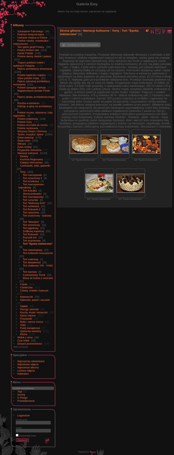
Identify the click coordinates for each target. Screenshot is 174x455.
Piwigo (93, 452)
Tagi (19, 391)
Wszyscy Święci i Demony (32, 131)
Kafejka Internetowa (31, 162)
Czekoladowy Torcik (34, 274)
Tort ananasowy (32, 240)
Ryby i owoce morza (31, 321)
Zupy (23, 324)
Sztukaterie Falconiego (30, 31)
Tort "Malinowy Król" (34, 203)
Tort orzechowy (31, 224)
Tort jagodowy (31, 228)
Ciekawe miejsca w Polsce (32, 37)
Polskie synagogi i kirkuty (31, 87)
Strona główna (70, 30)
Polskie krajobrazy (27, 118)
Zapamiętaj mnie (26, 435)
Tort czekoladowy (32, 249)
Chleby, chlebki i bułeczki (34, 290)
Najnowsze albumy (28, 367)
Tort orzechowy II (32, 178)
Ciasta (23, 284)
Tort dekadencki (32, 262)
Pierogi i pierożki (29, 309)
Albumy (18, 25)
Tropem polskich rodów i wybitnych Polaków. (29, 64)
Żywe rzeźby (24, 146)
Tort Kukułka (30, 190)
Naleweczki (26, 296)
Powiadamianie (26, 400)
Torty (23, 171)
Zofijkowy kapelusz (33, 231)
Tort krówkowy (31, 181)
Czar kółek (23, 340)
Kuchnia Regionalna (31, 159)
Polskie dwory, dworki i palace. (34, 56)
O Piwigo (22, 397)
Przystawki (26, 318)
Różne (24, 334)
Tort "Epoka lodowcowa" (38, 243)
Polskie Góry (24, 121)
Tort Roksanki (30, 234)
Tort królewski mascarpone (38, 253)
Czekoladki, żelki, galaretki (35, 165)
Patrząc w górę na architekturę (34, 106)
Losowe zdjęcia (26, 370)
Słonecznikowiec (32, 193)
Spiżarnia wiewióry (30, 331)
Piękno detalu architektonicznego (36, 96)
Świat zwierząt (25, 137)
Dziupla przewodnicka (29, 343)
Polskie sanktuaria (27, 128)
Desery (24, 156)
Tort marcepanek (32, 175)
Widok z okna (25, 337)
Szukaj (21, 394)
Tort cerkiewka (31, 206)
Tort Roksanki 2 (31, 209)
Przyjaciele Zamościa (29, 150)
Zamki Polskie (25, 53)
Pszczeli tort (30, 237)
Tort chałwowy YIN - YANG (38, 265)
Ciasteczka (26, 287)
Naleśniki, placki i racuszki (35, 299)
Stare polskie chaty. (28, 78)
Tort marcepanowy (33, 196)
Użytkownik (22, 419)
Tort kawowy (30, 271)
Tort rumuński (30, 200)
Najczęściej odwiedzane (31, 361)
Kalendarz (23, 373)
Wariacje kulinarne (27, 153)
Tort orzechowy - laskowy (37, 215)
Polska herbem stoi (28, 50)
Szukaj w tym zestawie (83, 44)
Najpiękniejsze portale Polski (33, 90)
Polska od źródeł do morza (32, 125)
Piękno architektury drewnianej (34, 68)
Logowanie (23, 415)
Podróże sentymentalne (30, 34)
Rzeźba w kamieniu (28, 103)
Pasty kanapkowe (30, 328)
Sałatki (24, 306)
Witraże (21, 143)
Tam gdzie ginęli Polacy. (31, 46)
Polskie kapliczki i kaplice (31, 75)
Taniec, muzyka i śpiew (30, 134)
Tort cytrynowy (31, 212)
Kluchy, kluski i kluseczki (34, 312)
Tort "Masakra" (31, 221)
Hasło (19, 428)
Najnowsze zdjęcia (28, 364)
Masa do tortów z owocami (38, 278)
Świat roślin (23, 140)
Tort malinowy (30, 259)
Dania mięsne (28, 315)
